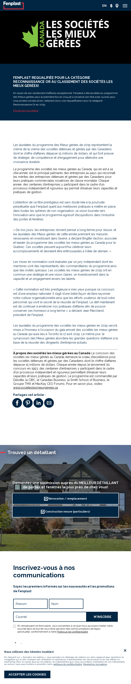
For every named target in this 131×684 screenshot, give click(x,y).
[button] (125, 5)
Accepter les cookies (27, 674)
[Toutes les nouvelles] (25, 110)
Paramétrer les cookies (95, 664)
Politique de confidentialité (72, 631)
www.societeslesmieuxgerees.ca (35, 387)
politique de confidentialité (67, 664)
